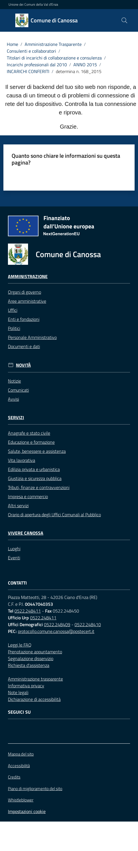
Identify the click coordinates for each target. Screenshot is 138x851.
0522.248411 (27, 610)
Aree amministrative (27, 301)
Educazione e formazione (31, 442)
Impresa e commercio (28, 496)
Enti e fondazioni (23, 319)
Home (12, 44)
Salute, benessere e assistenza (37, 451)
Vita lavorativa (21, 460)
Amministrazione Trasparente (53, 44)
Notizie (14, 380)
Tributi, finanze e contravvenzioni (38, 487)
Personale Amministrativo (32, 337)
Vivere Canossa (25, 533)
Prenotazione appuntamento (35, 651)
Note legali (18, 692)
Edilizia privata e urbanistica (34, 469)
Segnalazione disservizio (30, 658)
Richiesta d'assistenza (28, 665)
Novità (23, 365)
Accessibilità (19, 765)
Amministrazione (28, 276)
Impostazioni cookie (27, 811)
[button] (124, 20)
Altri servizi (18, 505)
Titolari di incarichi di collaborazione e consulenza (54, 57)
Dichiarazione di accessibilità (34, 699)
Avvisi (13, 399)
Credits (14, 777)
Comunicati (18, 390)
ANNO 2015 (85, 64)
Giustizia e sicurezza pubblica (34, 478)
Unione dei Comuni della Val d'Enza (33, 4)
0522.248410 (88, 624)
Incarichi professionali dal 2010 (37, 64)
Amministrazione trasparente (35, 678)
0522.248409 (57, 624)
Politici (14, 328)
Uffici (12, 310)
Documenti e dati (24, 346)
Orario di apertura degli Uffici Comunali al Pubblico (54, 514)
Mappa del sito (21, 754)
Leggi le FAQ (19, 644)
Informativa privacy (26, 685)
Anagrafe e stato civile (29, 433)
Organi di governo (24, 292)
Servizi (16, 417)
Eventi (14, 557)
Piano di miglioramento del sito (35, 788)
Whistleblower (20, 800)
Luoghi (14, 548)
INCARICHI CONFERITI (28, 71)
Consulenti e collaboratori (31, 51)
